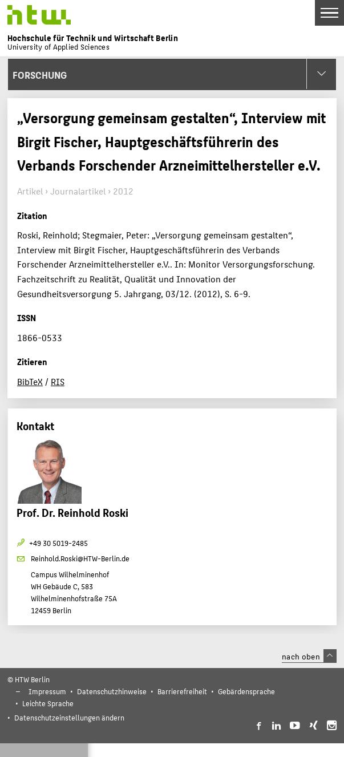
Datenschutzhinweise (112, 691)
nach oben (309, 656)
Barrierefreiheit (182, 691)
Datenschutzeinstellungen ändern (69, 717)
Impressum (47, 691)
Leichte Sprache (48, 703)
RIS (57, 381)
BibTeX (30, 381)
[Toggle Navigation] (329, 13)
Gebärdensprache (246, 691)
